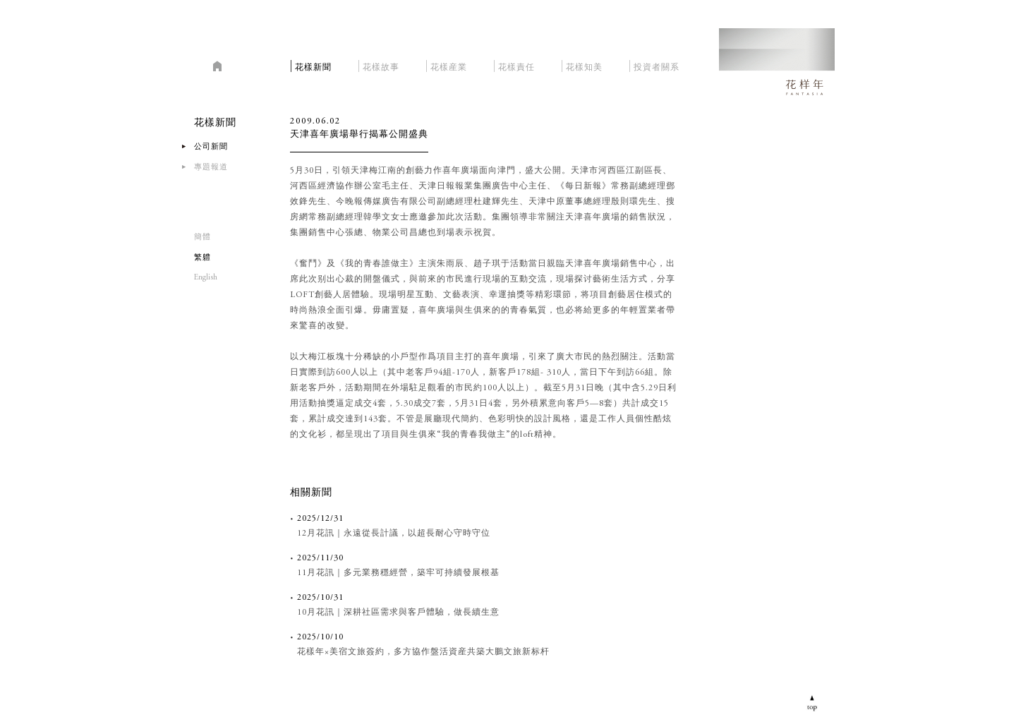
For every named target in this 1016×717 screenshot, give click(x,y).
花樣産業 (448, 65)
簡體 (202, 237)
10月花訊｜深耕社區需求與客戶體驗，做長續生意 (398, 612)
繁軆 (202, 258)
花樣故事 (381, 65)
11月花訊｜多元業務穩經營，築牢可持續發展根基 (398, 573)
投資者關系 (656, 65)
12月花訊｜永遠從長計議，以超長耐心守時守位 (393, 533)
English (205, 278)
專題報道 (211, 167)
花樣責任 (516, 65)
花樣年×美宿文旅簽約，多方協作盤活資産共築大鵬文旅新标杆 (423, 652)
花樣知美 (584, 65)
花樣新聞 (313, 65)
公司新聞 (211, 147)
